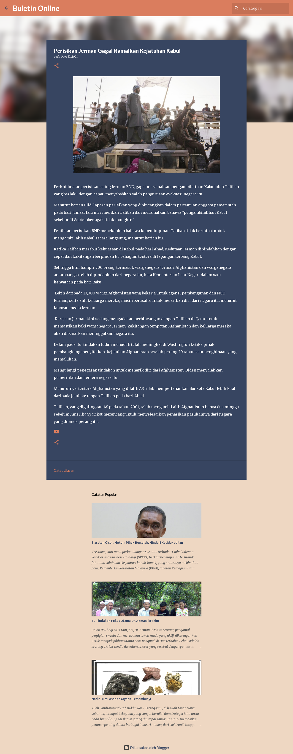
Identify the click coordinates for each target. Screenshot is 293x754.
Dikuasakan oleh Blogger (146, 747)
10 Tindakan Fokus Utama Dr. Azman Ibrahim (125, 621)
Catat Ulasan (64, 470)
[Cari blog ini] (265, 8)
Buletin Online (36, 8)
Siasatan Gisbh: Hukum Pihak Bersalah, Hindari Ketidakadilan (137, 542)
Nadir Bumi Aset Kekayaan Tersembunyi (121, 699)
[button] (56, 66)
